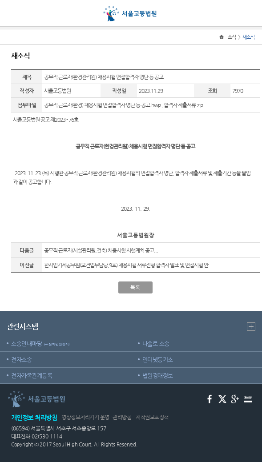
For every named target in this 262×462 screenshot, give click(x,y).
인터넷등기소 (157, 359)
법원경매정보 (157, 375)
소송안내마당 (40, 343)
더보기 (251, 326)
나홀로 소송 (155, 343)
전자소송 (21, 359)
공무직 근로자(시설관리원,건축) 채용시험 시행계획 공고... (101, 250)
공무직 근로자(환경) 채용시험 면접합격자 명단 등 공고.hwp (102, 105)
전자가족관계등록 (31, 375)
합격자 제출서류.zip (183, 105)
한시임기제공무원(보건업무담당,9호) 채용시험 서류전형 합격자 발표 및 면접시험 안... (128, 265)
